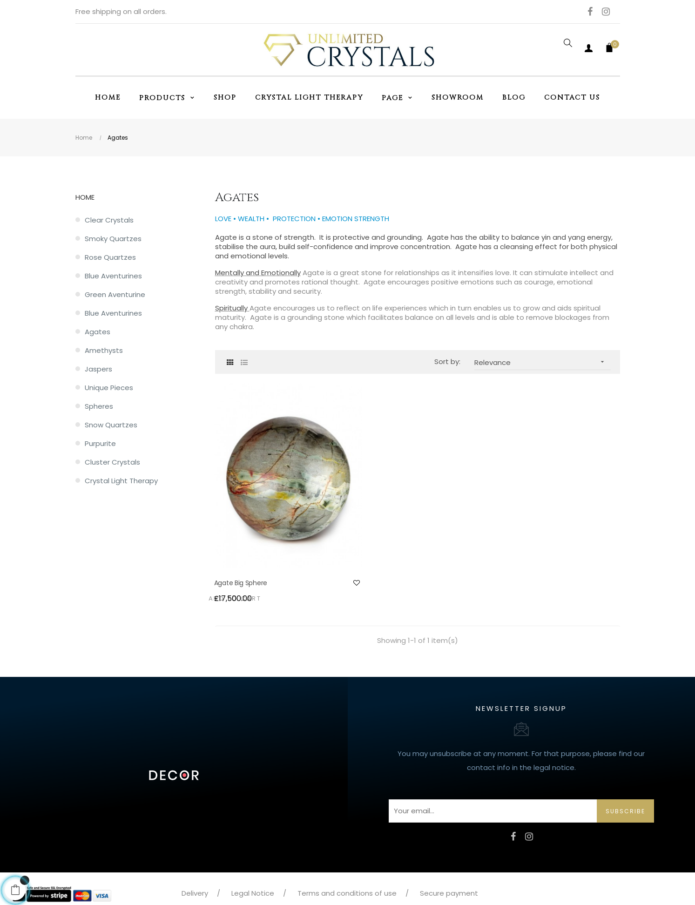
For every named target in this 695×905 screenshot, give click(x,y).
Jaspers (98, 369)
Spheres (99, 406)
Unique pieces (109, 387)
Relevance (542, 362)
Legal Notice (252, 865)
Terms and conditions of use (347, 865)
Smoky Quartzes (113, 238)
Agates (97, 332)
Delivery (195, 865)
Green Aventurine (115, 294)
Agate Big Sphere (241, 555)
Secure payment (449, 865)
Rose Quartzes (110, 257)
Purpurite (100, 443)
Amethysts (104, 350)
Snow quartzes (111, 425)
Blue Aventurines (113, 276)
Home (84, 197)
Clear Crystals (109, 220)
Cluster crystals (112, 462)
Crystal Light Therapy (121, 481)
